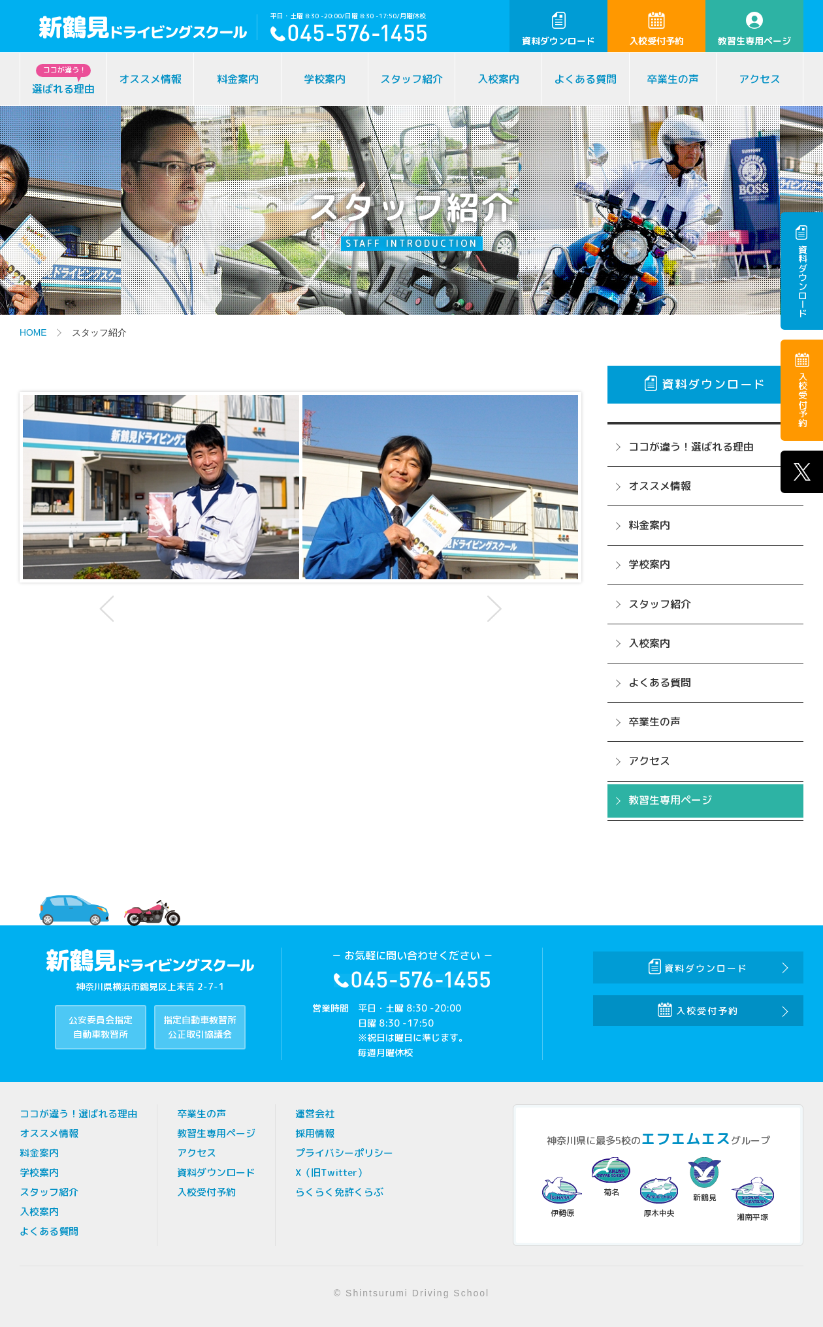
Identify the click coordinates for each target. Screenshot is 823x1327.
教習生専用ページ (754, 29)
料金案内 (238, 79)
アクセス (760, 79)
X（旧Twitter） (331, 1172)
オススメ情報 (150, 79)
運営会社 (314, 1114)
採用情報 (314, 1133)
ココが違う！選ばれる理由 (691, 447)
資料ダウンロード (558, 29)
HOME (33, 332)
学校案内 (325, 79)
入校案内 (498, 79)
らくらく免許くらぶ (339, 1192)
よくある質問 (585, 79)
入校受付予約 (656, 29)
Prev (108, 609)
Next (492, 609)
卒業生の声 (673, 79)
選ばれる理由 (63, 80)
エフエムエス (686, 1138)
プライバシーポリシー (344, 1153)
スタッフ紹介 (411, 79)
